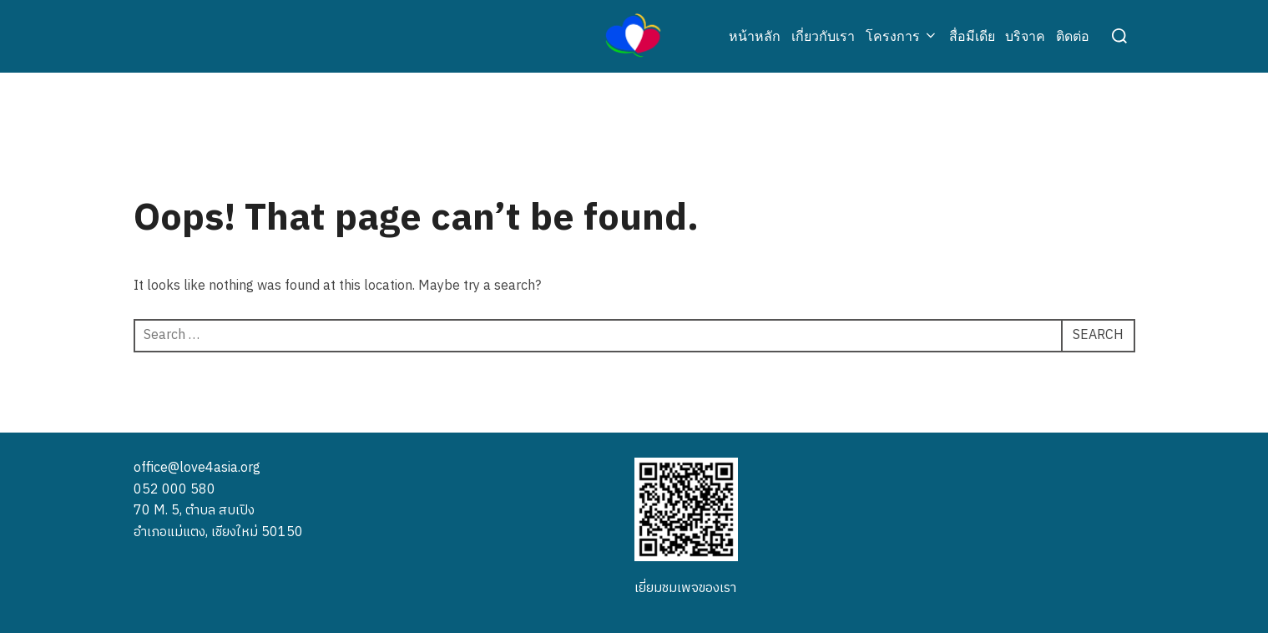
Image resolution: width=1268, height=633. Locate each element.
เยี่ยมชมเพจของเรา (685, 588)
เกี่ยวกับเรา (823, 36)
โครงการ (902, 36)
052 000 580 (174, 490)
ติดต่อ (1072, 36)
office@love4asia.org (197, 468)
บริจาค (1025, 36)
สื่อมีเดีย (972, 36)
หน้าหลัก (755, 36)
